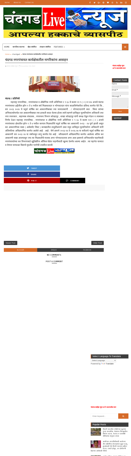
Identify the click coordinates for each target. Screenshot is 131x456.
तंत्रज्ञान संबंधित (45, 47)
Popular (109, 317)
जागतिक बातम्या (19, 47)
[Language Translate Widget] (103, 206)
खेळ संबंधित (32, 47)
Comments (122, 317)
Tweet (14, 176)
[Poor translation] (9, 418)
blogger (17, 247)
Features (58, 47)
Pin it (57, 176)
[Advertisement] (120, 161)
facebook (74, 247)
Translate (107, 209)
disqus (46, 247)
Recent (97, 317)
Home (7, 2)
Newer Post (10, 239)
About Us (17, 2)
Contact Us (29, 2)
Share (35, 176)
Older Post (82, 239)
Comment (78, 176)
